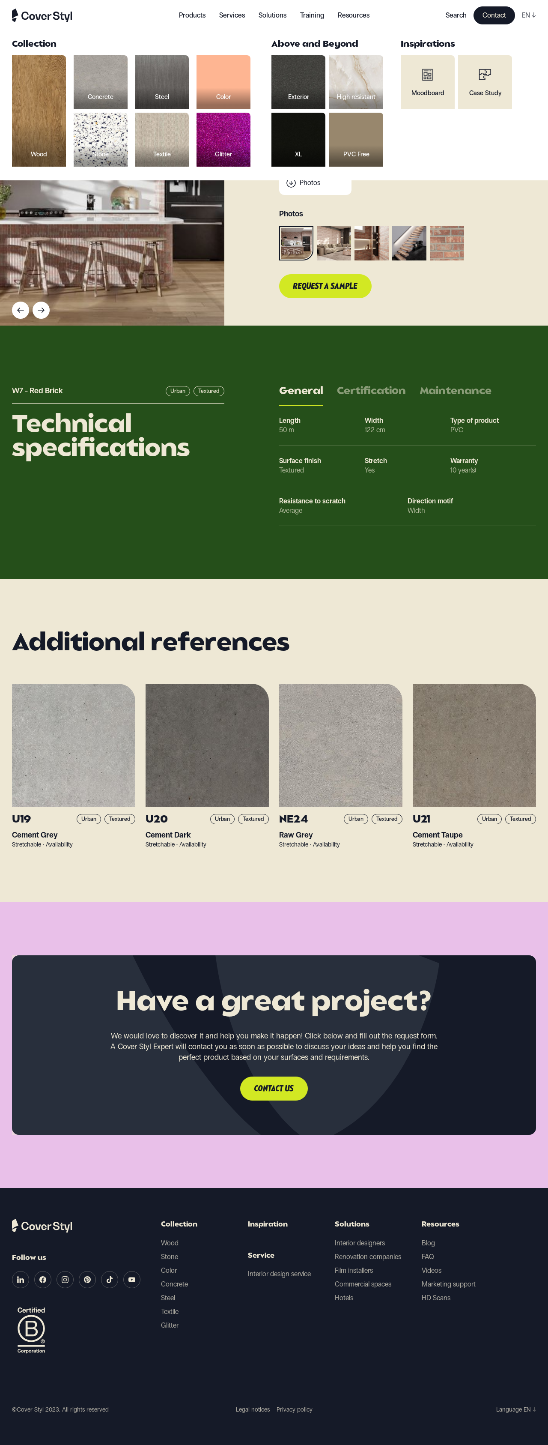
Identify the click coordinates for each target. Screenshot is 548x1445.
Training (312, 15)
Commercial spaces (363, 1284)
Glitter (170, 1325)
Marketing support (449, 1284)
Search (456, 15)
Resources (440, 1224)
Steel (168, 1298)
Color (169, 1270)
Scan (307, 166)
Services (232, 15)
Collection (179, 1224)
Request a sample (325, 286)
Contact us (274, 1089)
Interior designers (360, 1243)
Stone (169, 1257)
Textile (170, 1311)
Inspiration (268, 1224)
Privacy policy (295, 1409)
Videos (431, 1270)
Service (261, 1256)
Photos (310, 183)
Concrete (174, 1284)
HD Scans (436, 1298)
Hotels (344, 1298)
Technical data (320, 148)
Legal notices (253, 1409)
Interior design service (279, 1274)
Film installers (354, 1270)
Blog (428, 1243)
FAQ (428, 1257)
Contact (494, 15)
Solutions (352, 1224)
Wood (170, 1243)
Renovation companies (368, 1257)
